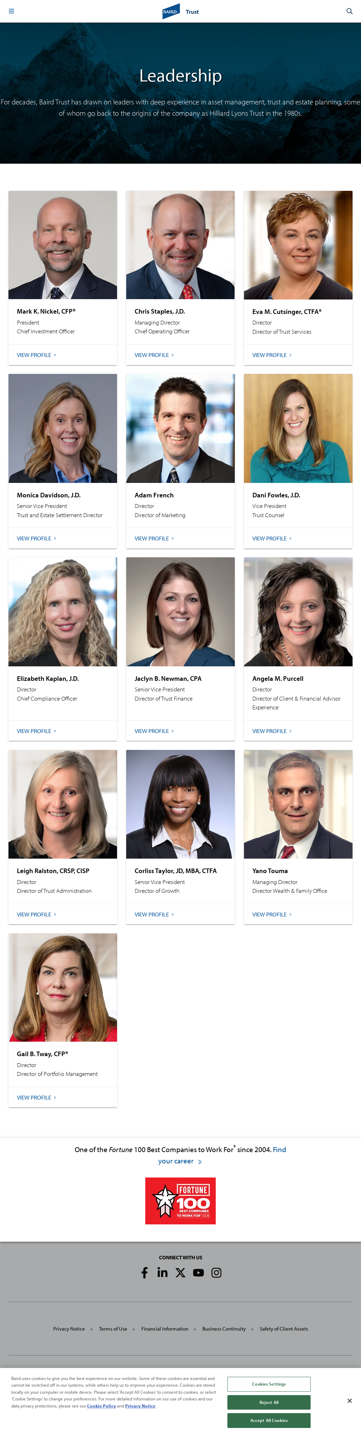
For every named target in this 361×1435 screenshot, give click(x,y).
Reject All (269, 1407)
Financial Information (164, 1328)
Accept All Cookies (269, 1425)
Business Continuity (224, 1328)
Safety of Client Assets (284, 1328)
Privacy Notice (69, 1328)
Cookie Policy (101, 1410)
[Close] (349, 1405)
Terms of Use (113, 1328)
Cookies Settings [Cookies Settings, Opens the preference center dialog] (269, 1388)
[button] (11, 11)
